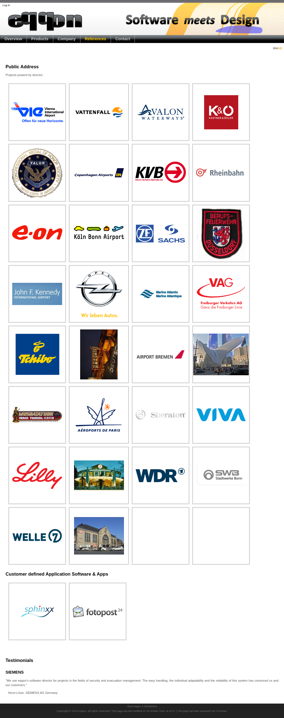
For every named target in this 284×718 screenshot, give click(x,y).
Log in (6, 5)
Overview (13, 39)
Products (40, 39)
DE (279, 48)
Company (67, 39)
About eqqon (134, 706)
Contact (122, 39)
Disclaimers (150, 706)
